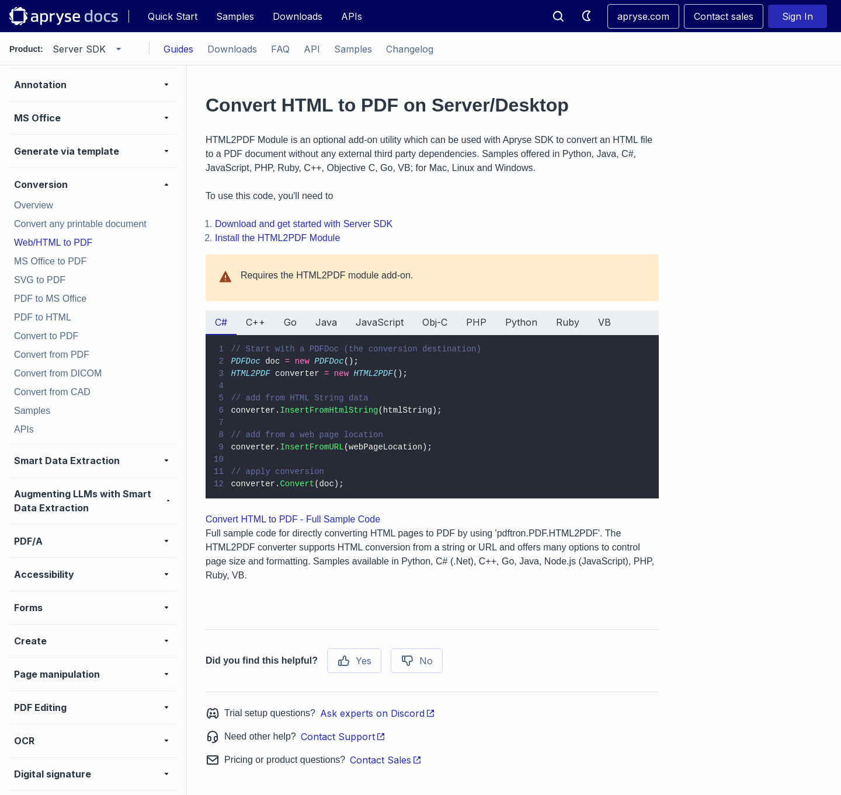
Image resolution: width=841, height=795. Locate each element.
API (312, 49)
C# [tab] (221, 322)
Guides (178, 49)
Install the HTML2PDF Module (277, 238)
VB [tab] (604, 322)
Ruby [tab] (567, 322)
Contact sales (723, 16)
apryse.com (643, 16)
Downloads (297, 16)
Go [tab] (290, 322)
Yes (354, 661)
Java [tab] (326, 322)
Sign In (797, 16)
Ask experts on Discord (377, 713)
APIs (351, 16)
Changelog (409, 49)
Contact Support (343, 736)
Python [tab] (521, 322)
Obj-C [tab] (434, 322)
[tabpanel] (432, 416)
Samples (235, 16)
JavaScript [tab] (380, 322)
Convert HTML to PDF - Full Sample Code (293, 519)
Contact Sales (386, 760)
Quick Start (172, 16)
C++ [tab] (255, 322)
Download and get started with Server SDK (303, 224)
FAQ (280, 49)
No (417, 661)
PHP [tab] (476, 322)
